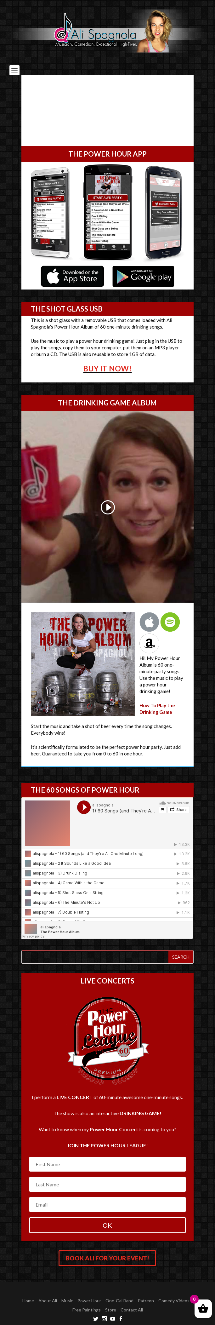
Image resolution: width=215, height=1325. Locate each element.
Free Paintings (86, 1309)
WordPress (150, 1290)
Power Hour (89, 1300)
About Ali (47, 1300)
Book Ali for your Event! (107, 1258)
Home (28, 1300)
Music (67, 1300)
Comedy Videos (174, 1300)
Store (110, 1309)
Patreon (146, 1300)
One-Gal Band (119, 1300)
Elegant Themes (95, 1290)
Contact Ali (132, 1309)
